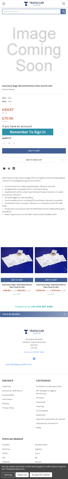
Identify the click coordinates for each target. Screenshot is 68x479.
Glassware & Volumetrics (47, 423)
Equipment (41, 415)
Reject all (22, 474)
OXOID (5, 453)
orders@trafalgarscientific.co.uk (18, 364)
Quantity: (7, 138)
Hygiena (38, 449)
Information (7, 399)
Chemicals (40, 402)
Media (38, 428)
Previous (2, 270)
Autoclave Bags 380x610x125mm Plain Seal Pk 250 (51, 286)
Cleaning (40, 406)
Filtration (40, 398)
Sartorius (6, 449)
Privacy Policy (8, 408)
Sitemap (5, 403)
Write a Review (8, 89)
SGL (3, 458)
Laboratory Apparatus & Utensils (50, 419)
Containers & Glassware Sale (48, 386)
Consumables (42, 411)
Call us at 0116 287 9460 (34, 352)
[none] (34, 50)
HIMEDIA (5, 462)
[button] (34, 306)
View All (38, 462)
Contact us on (34, 306)
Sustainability (8, 395)
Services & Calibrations (12, 391)
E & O (37, 453)
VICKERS (5, 445)
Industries (6, 386)
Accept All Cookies (41, 474)
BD (36, 458)
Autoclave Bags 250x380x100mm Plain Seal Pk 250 (17, 286)
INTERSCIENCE (41, 445)
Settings (8, 474)
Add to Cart (17, 280)
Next (65, 270)
